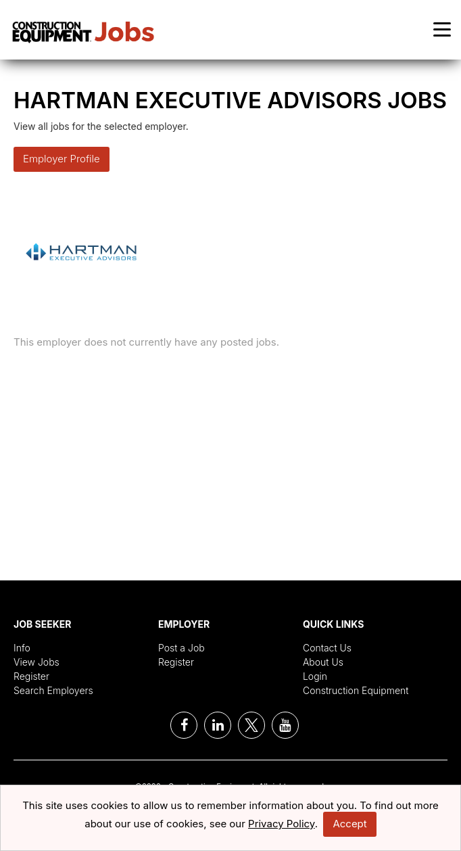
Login (315, 676)
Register (31, 676)
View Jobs (36, 662)
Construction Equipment (356, 690)
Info (22, 647)
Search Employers (53, 690)
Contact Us (327, 647)
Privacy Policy (281, 823)
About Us (323, 662)
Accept (349, 823)
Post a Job (181, 647)
